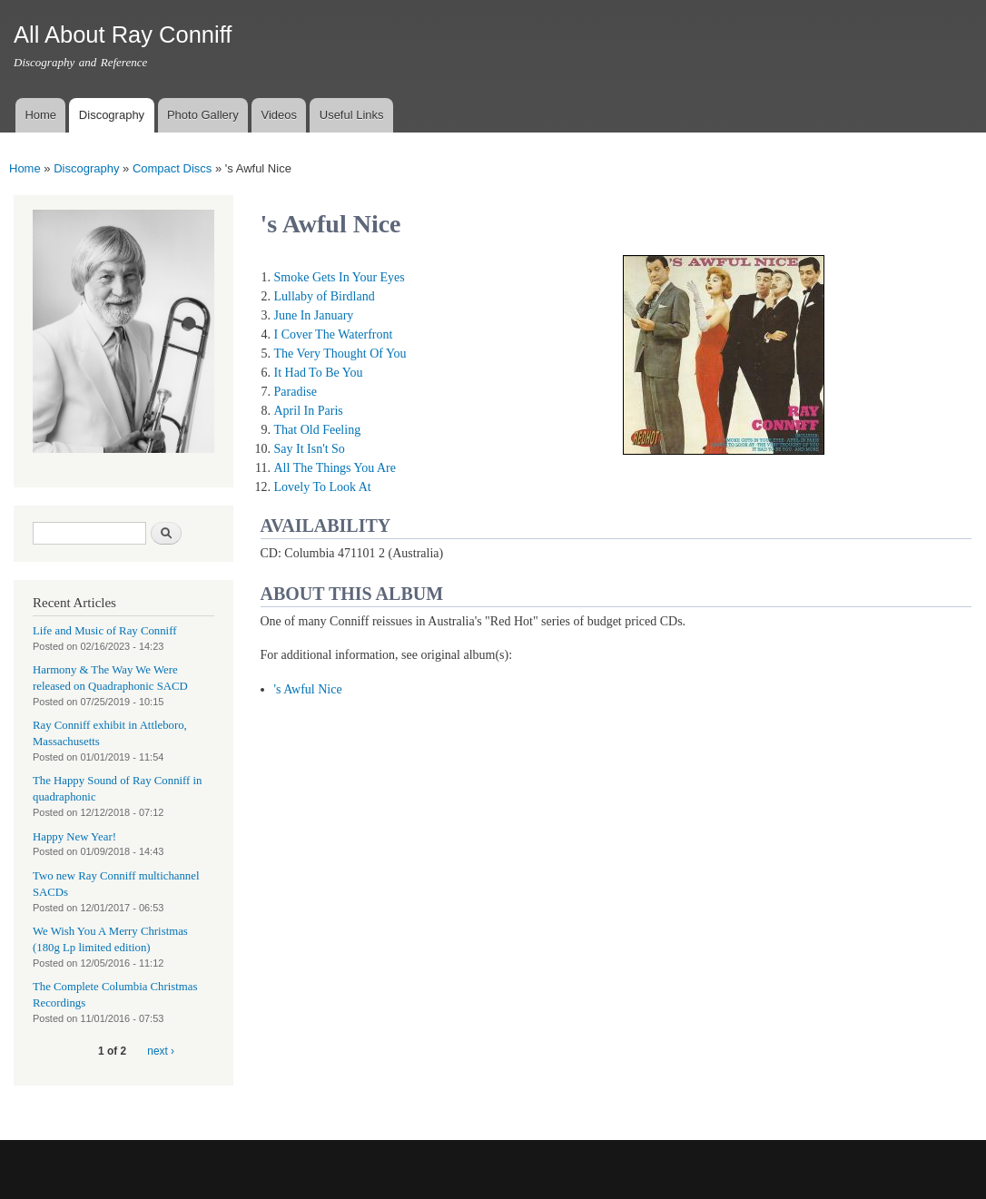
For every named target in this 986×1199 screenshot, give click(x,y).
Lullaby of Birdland (324, 296)
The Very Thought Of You (340, 353)
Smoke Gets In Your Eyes (339, 277)
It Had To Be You (318, 372)
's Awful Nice (308, 689)
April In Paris (308, 411)
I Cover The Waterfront (333, 334)
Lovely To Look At (322, 487)
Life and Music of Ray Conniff (104, 630)
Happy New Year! (74, 836)
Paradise (295, 391)
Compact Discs (172, 168)
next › (160, 1051)
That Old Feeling (317, 430)
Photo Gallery (203, 115)
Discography (111, 115)
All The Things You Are (335, 468)
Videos (279, 115)
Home (40, 115)
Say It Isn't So (309, 449)
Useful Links (352, 115)
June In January (314, 315)
